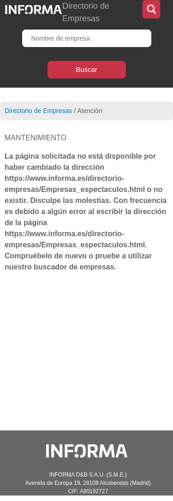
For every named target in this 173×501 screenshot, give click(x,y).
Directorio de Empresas (38, 110)
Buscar (86, 69)
